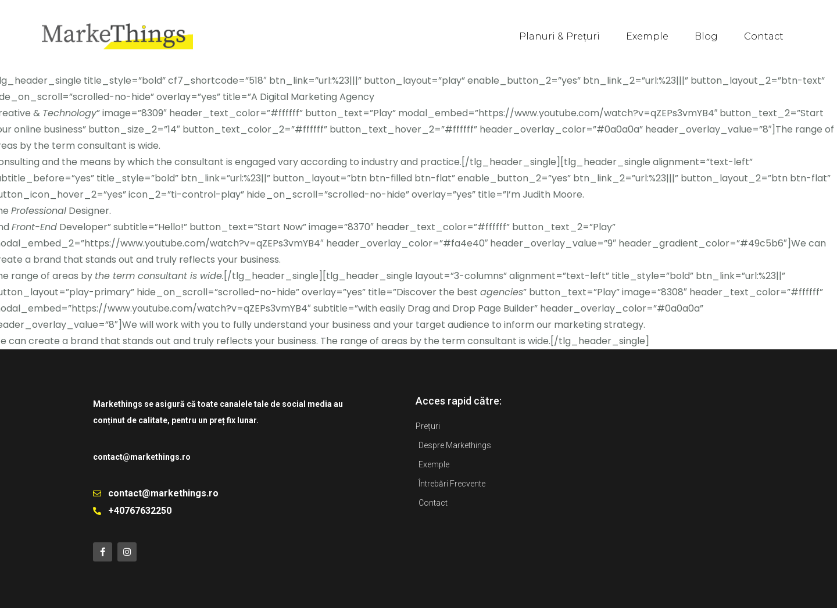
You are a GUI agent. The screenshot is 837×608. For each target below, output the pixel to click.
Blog (706, 36)
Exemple (647, 36)
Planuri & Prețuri (559, 36)
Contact (764, 36)
